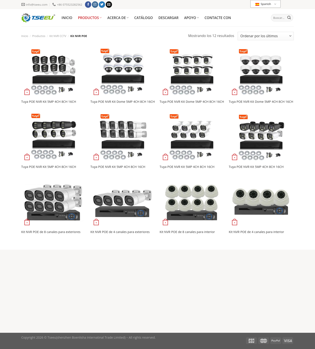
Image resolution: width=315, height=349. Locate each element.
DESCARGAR (168, 17)
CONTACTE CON (218, 17)
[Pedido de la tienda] (266, 36)
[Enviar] (289, 17)
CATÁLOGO (143, 17)
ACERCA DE (118, 17)
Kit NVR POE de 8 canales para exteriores (50, 232)
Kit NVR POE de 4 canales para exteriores (120, 232)
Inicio (24, 36)
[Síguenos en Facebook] (88, 4)
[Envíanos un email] (109, 4)
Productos (38, 36)
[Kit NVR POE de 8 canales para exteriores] (53, 202)
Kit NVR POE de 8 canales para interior (187, 232)
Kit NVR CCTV (57, 36)
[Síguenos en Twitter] (102, 4)
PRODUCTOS (90, 17)
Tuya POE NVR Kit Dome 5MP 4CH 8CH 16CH (122, 102)
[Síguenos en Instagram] (95, 4)
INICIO (67, 17)
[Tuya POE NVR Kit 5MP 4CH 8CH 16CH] (53, 72)
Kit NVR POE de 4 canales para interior (256, 232)
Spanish (263, 4)
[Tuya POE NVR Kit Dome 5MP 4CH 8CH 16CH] (122, 72)
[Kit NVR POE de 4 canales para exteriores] (122, 202)
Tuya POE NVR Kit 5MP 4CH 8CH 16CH (48, 102)
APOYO (191, 17)
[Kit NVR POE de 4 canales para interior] (261, 202)
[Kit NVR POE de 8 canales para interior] (192, 202)
